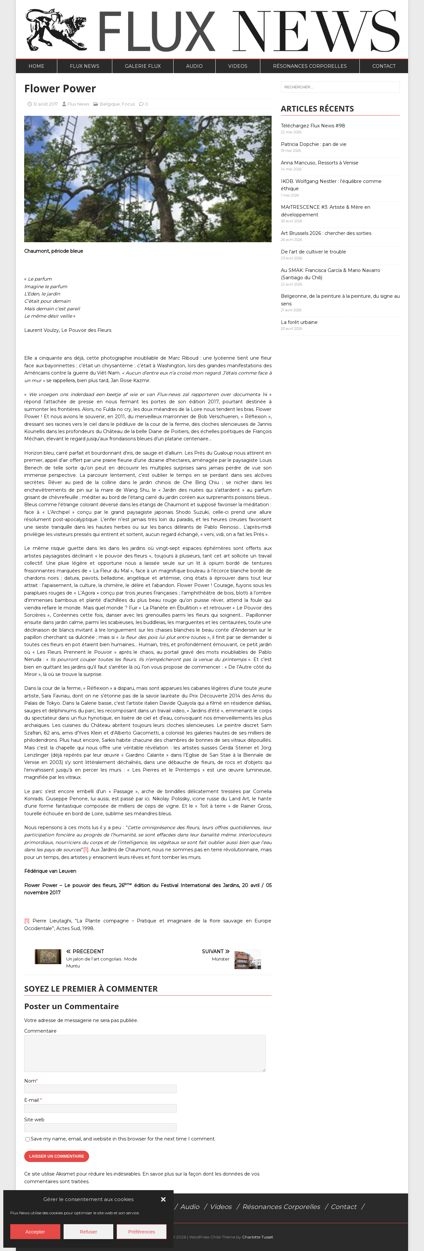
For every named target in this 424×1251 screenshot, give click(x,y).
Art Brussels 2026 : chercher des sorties (326, 233)
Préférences (141, 1231)
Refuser (88, 1231)
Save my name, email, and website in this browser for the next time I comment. (123, 1139)
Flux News (84, 66)
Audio (194, 66)
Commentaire (40, 1031)
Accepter (35, 1231)
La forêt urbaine (299, 322)
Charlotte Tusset (257, 1236)
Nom (30, 1081)
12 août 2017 (45, 104)
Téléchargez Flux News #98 (313, 126)
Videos (237, 66)
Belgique (110, 104)
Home (36, 66)
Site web (34, 1120)
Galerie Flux (143, 66)
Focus (128, 104)
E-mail (32, 1100)
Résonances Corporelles (310, 66)
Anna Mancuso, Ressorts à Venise (319, 163)
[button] (163, 1199)
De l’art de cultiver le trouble (313, 252)
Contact (384, 66)
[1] (85, 850)
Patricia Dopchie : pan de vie (313, 144)
